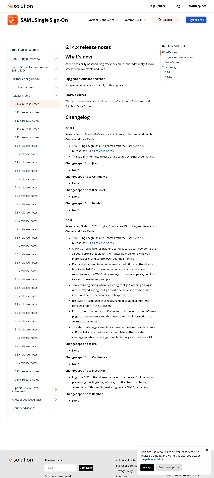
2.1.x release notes (26, 354)
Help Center (156, 6)
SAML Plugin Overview (26, 59)
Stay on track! (54, 460)
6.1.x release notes (26, 212)
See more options (168, 467)
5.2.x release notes (26, 229)
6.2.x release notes (26, 204)
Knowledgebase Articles (27, 399)
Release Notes (21, 95)
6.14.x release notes (27, 104)
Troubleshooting (22, 87)
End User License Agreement (134, 465)
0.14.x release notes (27, 379)
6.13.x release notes (27, 112)
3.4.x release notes (26, 279)
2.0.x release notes (26, 363)
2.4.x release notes (26, 329)
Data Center (172, 62)
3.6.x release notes (26, 262)
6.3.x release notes (26, 196)
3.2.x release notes (26, 296)
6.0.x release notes (26, 221)
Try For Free (196, 20)
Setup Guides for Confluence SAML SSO (30, 68)
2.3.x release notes (26, 338)
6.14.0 (168, 77)
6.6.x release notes (26, 171)
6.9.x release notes (26, 146)
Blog (177, 6)
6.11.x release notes (27, 129)
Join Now (86, 467)
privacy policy (154, 459)
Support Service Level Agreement (25, 389)
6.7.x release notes (26, 162)
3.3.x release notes (26, 288)
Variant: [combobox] (101, 20)
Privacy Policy (124, 471)
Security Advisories (23, 408)
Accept (147, 467)
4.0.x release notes (26, 254)
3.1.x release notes (26, 304)
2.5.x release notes (26, 321)
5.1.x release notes (26, 237)
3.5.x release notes (26, 271)
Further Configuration (26, 79)
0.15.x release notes (27, 371)
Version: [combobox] (133, 20)
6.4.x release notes (26, 187)
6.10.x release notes (27, 137)
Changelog (169, 67)
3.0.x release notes (26, 313)
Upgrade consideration (179, 57)
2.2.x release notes (26, 346)
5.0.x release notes (26, 246)
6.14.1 (168, 72)
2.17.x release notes (101, 151)
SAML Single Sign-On (44, 20)
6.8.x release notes (26, 154)
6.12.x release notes (27, 120)
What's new (170, 52)
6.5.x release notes (26, 179)
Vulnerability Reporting (130, 460)
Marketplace (197, 6)
